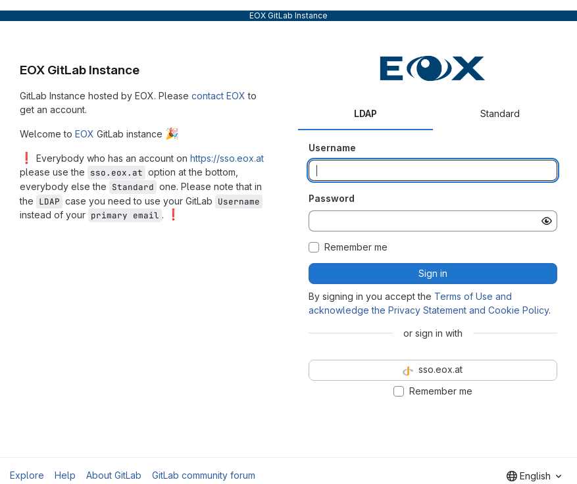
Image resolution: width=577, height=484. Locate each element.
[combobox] (534, 476)
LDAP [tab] (365, 113)
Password (332, 198)
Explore (27, 475)
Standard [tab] (500, 113)
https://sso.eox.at (227, 158)
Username (332, 147)
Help (65, 475)
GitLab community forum (203, 475)
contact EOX (218, 95)
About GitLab (113, 475)
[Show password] (546, 220)
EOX (84, 133)
